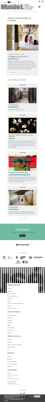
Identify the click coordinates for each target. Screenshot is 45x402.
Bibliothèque (10, 359)
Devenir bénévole (11, 347)
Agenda (9, 301)
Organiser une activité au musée (14, 344)
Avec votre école (11, 293)
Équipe (8, 325)
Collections (9, 320)
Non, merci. (37, 396)
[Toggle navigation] (39, 7)
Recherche (9, 342)
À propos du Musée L (12, 315)
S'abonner (22, 235)
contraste (5, 2)
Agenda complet (22, 218)
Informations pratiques (12, 296)
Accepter (31, 396)
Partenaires (10, 330)
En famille (9, 288)
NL (15, 2)
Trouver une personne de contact (15, 384)
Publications (10, 366)
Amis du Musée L (11, 327)
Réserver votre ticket (11, 308)
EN (19, 2)
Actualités (9, 322)
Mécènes (9, 332)
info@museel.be (12, 383)
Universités (9, 339)
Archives (9, 356)
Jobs (8, 349)
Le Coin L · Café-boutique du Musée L (15, 303)
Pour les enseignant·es (12, 364)
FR (12, 2)
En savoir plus (12, 72)
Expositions (9, 298)
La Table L (9, 306)
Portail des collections (12, 361)
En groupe (9, 291)
